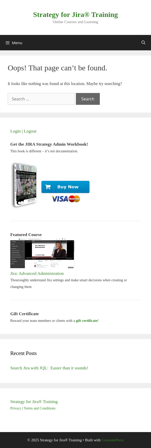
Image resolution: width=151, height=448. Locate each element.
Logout (30, 131)
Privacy (15, 408)
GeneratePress (113, 440)
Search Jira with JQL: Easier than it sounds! (49, 368)
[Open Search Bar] (143, 42)
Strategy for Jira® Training (75, 14)
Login (15, 131)
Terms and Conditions (39, 408)
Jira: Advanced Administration (37, 273)
